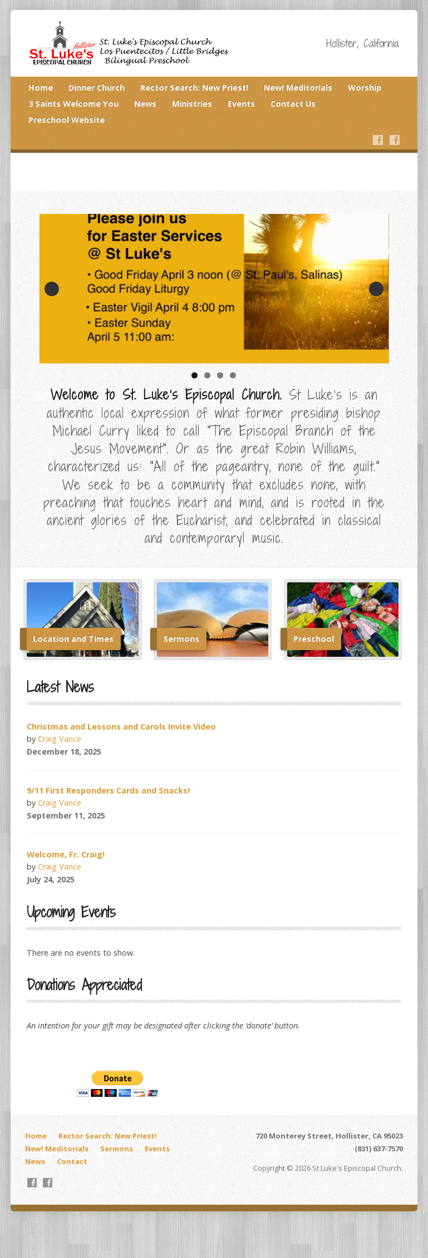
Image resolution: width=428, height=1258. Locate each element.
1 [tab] (194, 375)
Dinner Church (96, 87)
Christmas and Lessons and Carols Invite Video (121, 726)
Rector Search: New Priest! (194, 87)
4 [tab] (233, 375)
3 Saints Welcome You (73, 103)
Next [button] (376, 289)
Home (40, 87)
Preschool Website (66, 119)
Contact (72, 1161)
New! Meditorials (298, 87)
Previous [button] (52, 289)
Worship (364, 87)
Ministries (192, 103)
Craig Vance (59, 738)
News (145, 103)
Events (241, 103)
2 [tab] (207, 375)
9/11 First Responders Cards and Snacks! (108, 790)
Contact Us (293, 103)
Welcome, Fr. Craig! (66, 854)
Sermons (116, 1149)
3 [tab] (220, 375)
